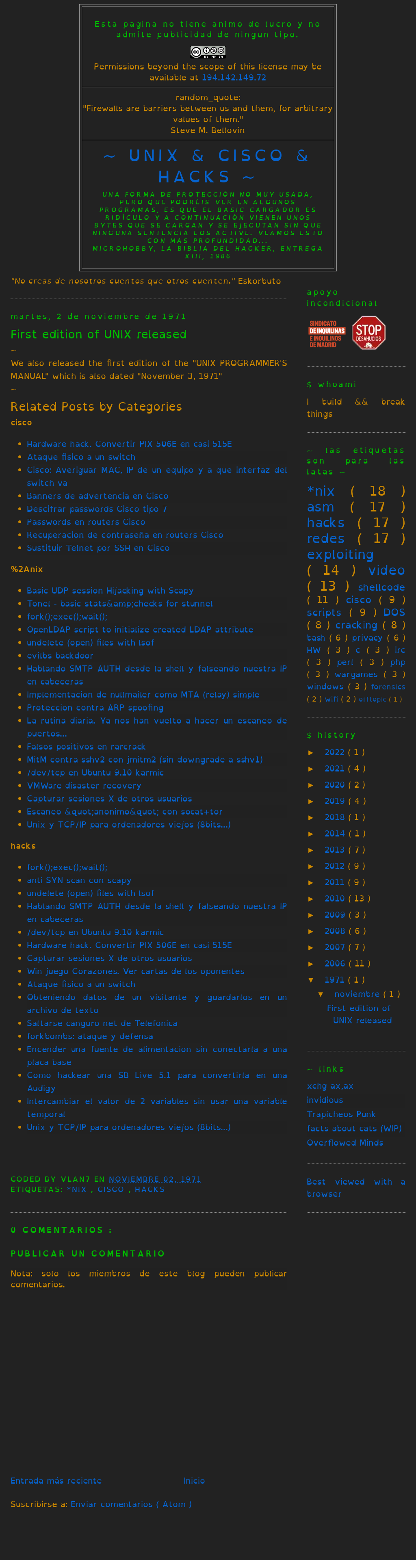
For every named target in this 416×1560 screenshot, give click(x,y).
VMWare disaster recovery (84, 785)
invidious (325, 1099)
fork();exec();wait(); (67, 616)
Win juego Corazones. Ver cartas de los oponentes (136, 971)
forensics (388, 686)
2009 (337, 914)
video (386, 569)
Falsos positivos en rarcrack (86, 746)
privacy (367, 637)
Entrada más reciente (56, 1480)
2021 (336, 768)
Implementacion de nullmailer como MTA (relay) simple (143, 694)
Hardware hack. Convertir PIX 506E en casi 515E (129, 443)
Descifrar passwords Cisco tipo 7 (97, 508)
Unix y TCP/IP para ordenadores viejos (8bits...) (129, 824)
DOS (394, 612)
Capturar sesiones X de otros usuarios (109, 798)
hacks (150, 1189)
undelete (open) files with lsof (90, 642)
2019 (336, 800)
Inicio (194, 1480)
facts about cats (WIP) (354, 1128)
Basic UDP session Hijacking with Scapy (110, 590)
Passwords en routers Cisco (86, 521)
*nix (79, 1189)
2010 (336, 898)
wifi (331, 699)
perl (345, 661)
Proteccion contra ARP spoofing (95, 707)
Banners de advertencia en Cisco (98, 495)
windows (325, 686)
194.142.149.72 (234, 77)
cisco (113, 1189)
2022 (336, 752)
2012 (336, 865)
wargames (356, 674)
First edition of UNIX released (99, 334)
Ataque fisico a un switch (81, 456)
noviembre (358, 993)
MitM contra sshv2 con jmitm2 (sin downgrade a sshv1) (145, 759)
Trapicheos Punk (342, 1114)
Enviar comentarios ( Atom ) (131, 1504)
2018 (336, 817)
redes (326, 538)
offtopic (372, 699)
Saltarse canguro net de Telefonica (102, 1023)
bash (316, 637)
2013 (336, 849)
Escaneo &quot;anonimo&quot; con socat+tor (125, 811)
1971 (336, 979)
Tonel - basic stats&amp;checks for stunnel (120, 603)
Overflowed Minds (345, 1142)
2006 (337, 963)
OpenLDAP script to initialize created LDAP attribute (140, 629)
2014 (337, 833)
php (397, 661)
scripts (324, 612)
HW (314, 649)
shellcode (381, 587)
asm (320, 506)
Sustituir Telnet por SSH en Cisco (98, 547)
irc (400, 649)
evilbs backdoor (60, 655)
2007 (336, 947)
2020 (336, 784)
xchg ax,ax (330, 1085)
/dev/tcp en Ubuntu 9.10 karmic (95, 772)
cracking (356, 624)
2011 (336, 882)
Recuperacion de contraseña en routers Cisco (125, 534)
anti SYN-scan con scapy (79, 880)
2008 (337, 930)
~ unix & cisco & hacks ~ (207, 166)
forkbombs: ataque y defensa (90, 1036)
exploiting (340, 554)
